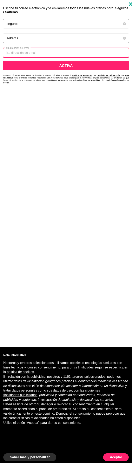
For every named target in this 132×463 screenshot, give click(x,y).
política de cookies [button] (20, 372)
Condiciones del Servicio (108, 75)
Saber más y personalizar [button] (30, 457)
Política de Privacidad (82, 75)
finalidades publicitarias (20, 395)
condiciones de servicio (116, 80)
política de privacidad (90, 80)
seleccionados (94, 376)
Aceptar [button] (116, 457)
